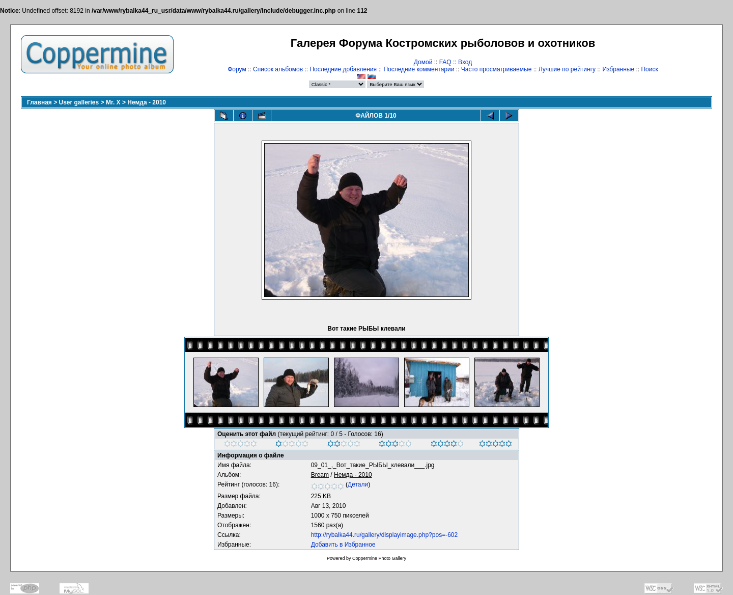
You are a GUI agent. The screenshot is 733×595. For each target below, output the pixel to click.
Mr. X (113, 102)
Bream (320, 474)
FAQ (445, 62)
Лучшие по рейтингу (567, 69)
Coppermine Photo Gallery (379, 558)
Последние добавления (343, 69)
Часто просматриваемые (496, 69)
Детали (358, 484)
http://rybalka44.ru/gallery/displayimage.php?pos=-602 (384, 534)
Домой (423, 62)
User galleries (79, 102)
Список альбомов (278, 69)
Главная (39, 102)
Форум (237, 69)
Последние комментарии (418, 69)
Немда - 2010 (146, 102)
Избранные (618, 69)
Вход (465, 62)
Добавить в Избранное (343, 544)
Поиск (649, 69)
